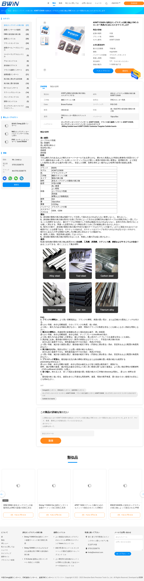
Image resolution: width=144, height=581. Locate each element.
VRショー (4, 543)
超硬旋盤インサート (16, 74)
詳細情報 (43, 86)
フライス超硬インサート (16, 70)
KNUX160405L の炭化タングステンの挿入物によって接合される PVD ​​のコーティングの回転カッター (125, 507)
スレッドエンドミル (16, 97)
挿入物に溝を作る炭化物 (16, 79)
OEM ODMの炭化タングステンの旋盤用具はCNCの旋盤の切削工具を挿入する (18, 507)
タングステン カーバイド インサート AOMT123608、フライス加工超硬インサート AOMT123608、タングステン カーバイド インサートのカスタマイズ (89, 394)
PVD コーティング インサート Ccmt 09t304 (20, 141)
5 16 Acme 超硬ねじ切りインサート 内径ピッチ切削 (36, 560)
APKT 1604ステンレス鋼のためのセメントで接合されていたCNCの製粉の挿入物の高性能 (89, 507)
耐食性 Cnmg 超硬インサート (20, 124)
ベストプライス (103, 71)
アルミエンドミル (16, 61)
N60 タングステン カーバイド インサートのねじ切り (20, 133)
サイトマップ (6, 553)
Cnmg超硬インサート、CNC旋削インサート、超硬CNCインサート (63, 390)
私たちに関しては (7, 547)
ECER (141, 577)
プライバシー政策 (7, 560)
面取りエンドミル (16, 101)
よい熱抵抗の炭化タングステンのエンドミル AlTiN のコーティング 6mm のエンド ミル (67, 540)
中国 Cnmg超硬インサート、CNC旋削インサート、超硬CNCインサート (27, 577)
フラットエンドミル (16, 43)
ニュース (4, 550)
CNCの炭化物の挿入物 (16, 34)
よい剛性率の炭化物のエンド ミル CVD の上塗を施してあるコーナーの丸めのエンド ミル (67, 562)
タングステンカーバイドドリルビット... (16, 107)
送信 (50, 440)
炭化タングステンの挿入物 (16, 25)
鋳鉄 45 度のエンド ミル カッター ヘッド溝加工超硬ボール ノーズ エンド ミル (67, 551)
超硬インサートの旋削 (16, 30)
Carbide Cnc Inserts (48, 399)
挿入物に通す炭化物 (16, 83)
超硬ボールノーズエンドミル (16, 49)
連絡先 (16, 185)
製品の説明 (54, 86)
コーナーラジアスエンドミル (16, 55)
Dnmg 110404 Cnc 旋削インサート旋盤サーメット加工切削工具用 (36, 540)
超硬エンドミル (16, 39)
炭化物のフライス (16, 65)
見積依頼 (134, 3)
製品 (2, 540)
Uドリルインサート (16, 88)
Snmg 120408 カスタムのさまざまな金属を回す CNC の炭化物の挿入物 (36, 551)
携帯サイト (5, 557)
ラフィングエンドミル (16, 92)
